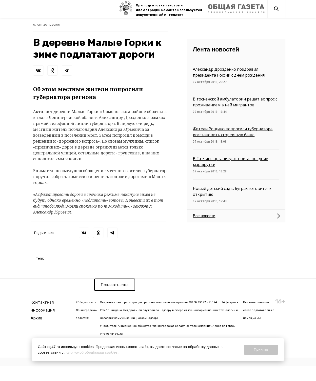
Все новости (204, 216)
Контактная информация (43, 306)
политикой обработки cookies (91, 352)
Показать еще (115, 284)
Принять (261, 349)
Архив (36, 318)
